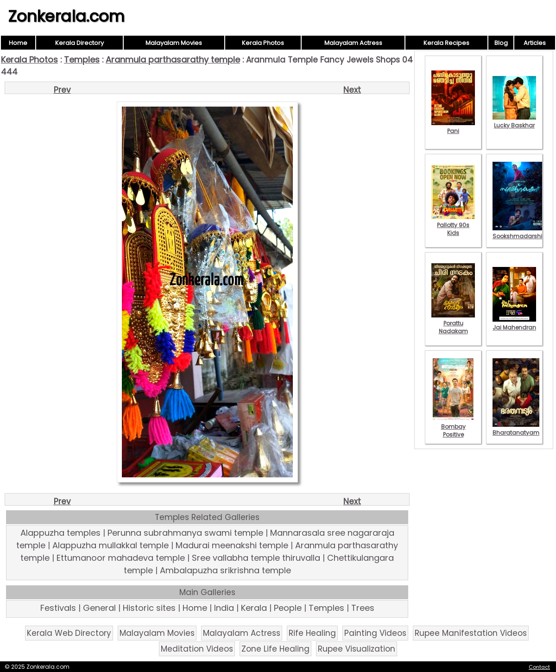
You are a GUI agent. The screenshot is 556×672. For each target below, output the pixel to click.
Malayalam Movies (173, 42)
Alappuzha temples (60, 533)
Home (18, 42)
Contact (539, 667)
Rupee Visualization (356, 648)
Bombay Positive (453, 426)
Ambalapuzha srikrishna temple (225, 570)
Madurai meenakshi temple (232, 545)
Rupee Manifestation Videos (471, 633)
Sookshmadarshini (520, 232)
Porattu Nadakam (453, 323)
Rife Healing (312, 633)
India (224, 608)
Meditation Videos (197, 648)
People (288, 608)
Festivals (58, 608)
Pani (453, 127)
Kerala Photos (263, 42)
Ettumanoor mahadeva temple (121, 558)
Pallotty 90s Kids (453, 225)
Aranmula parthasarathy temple (173, 59)
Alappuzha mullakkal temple (110, 545)
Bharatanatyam (516, 429)
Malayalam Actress (353, 42)
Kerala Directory (79, 42)
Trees (362, 608)
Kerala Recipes (446, 42)
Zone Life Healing (275, 648)
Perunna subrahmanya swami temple (185, 533)
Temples (82, 59)
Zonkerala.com (66, 16)
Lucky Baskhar (514, 121)
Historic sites (149, 608)
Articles (535, 42)
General (99, 608)
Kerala (254, 608)
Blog (501, 42)
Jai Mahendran (514, 323)
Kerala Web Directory (69, 633)
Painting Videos (375, 633)
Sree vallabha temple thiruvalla (256, 558)
